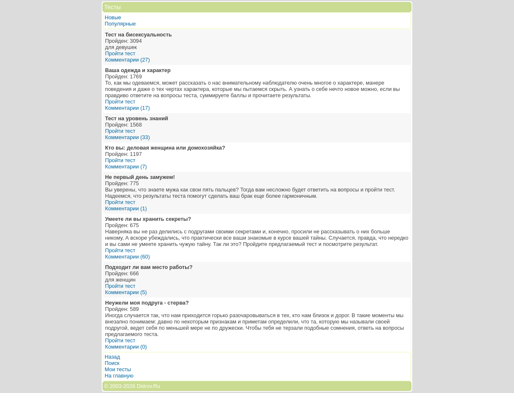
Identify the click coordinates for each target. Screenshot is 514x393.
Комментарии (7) (126, 166)
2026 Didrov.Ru (141, 386)
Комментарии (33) (127, 137)
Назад (112, 357)
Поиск (112, 363)
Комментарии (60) (127, 256)
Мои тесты (118, 369)
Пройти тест (120, 53)
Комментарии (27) (127, 60)
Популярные (120, 24)
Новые (113, 17)
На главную (119, 375)
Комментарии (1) (126, 208)
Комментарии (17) (127, 108)
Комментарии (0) (126, 347)
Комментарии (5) (126, 292)
